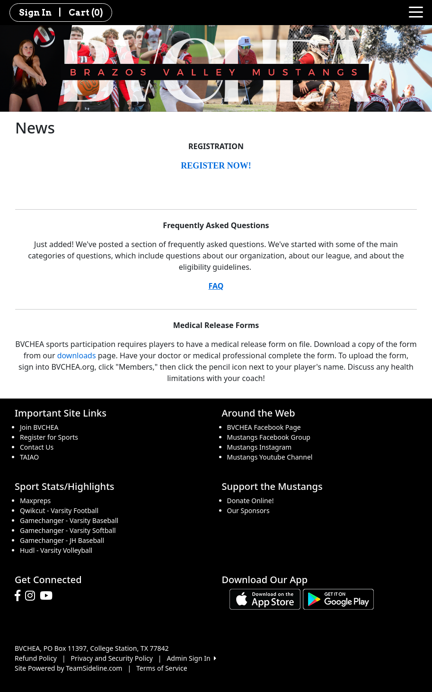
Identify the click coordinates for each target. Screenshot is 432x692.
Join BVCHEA (39, 427)
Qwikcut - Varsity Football (59, 510)
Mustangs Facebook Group (268, 437)
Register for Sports (49, 437)
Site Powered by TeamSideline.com (68, 668)
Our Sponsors (248, 510)
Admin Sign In (191, 658)
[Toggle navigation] (416, 11)
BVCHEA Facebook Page (264, 427)
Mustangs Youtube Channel (270, 456)
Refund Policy (36, 658)
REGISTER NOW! (216, 165)
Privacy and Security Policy (112, 658)
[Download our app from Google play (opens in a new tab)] (338, 598)
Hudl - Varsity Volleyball (56, 550)
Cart (86, 13)
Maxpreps (35, 500)
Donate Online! (250, 500)
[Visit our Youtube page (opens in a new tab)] (48, 596)
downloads (76, 355)
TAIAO (29, 456)
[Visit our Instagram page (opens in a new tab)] (32, 596)
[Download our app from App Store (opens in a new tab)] (264, 598)
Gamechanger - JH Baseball (62, 540)
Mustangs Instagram (259, 447)
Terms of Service (161, 668)
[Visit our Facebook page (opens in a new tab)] (20, 596)
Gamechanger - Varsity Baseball (69, 520)
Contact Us (36, 447)
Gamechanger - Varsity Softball (68, 530)
